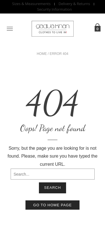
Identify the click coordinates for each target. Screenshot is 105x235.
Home (42, 54)
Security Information (54, 9)
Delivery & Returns (74, 4)
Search (52, 187)
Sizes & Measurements (31, 4)
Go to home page (52, 205)
